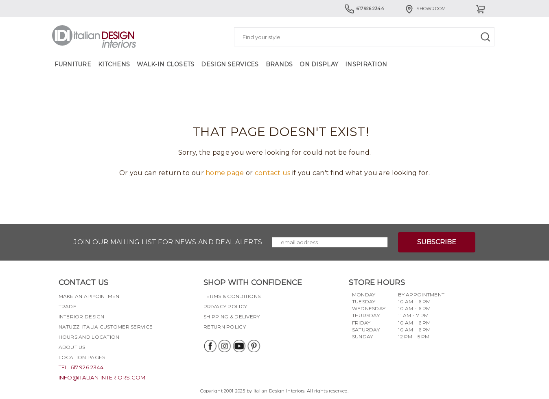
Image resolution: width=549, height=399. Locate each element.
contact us (273, 173)
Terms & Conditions (231, 296)
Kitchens (114, 64)
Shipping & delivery (231, 317)
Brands (279, 64)
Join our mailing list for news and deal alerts (168, 242)
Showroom (425, 8)
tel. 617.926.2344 (81, 367)
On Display (319, 64)
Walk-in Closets (165, 64)
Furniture (73, 64)
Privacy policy (225, 306)
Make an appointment (90, 296)
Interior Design (82, 317)
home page (225, 173)
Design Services (229, 64)
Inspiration (366, 64)
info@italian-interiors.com (102, 377)
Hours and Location (89, 337)
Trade (68, 306)
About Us (72, 347)
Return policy (224, 327)
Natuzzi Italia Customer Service (106, 327)
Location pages (82, 357)
